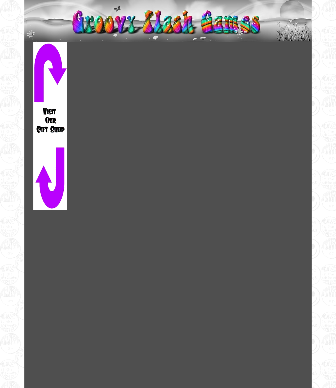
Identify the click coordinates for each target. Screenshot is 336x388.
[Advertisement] (50, 299)
